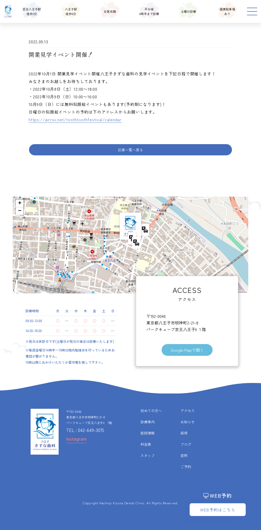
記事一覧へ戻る (130, 149)
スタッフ (147, 455)
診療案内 (147, 421)
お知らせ (187, 421)
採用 (184, 433)
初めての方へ (151, 410)
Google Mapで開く (187, 350)
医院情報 (147, 433)
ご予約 (185, 466)
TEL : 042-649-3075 (85, 430)
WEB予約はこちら (217, 510)
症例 (184, 455)
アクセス (187, 410)
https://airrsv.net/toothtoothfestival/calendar (75, 119)
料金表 (145, 444)
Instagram (76, 438)
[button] (130, 228)
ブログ (185, 444)
